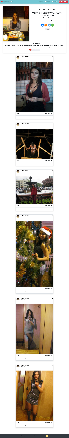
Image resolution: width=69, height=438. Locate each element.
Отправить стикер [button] (34, 50)
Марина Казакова (25, 56)
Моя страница (63, 1)
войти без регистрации (46, 117)
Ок (46, 435)
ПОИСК (47, 2)
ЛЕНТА (41, 2)
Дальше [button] (47, 29)
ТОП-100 (54, 2)
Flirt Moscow (8, 2)
